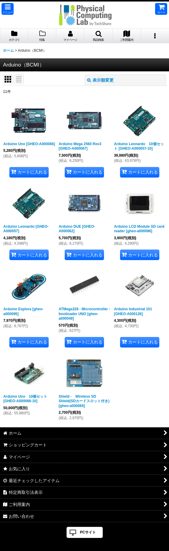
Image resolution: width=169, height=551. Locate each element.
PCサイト (88, 532)
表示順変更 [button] (100, 80)
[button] (8, 9)
